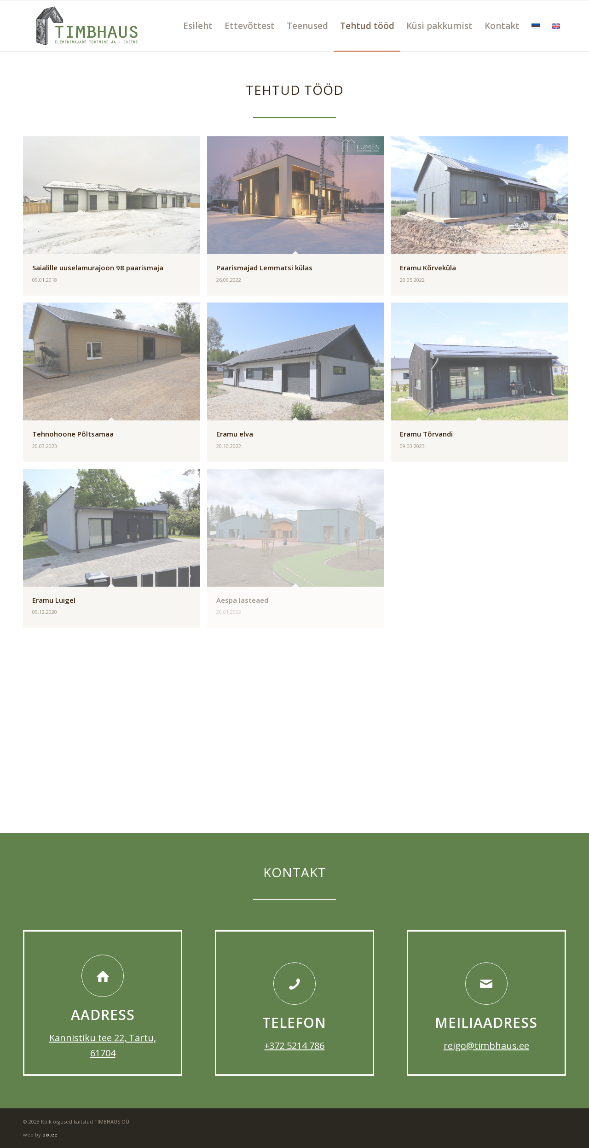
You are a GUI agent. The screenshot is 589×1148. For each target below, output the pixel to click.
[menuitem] (198, 25)
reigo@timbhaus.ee (486, 1045)
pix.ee (50, 1134)
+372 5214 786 (294, 1045)
